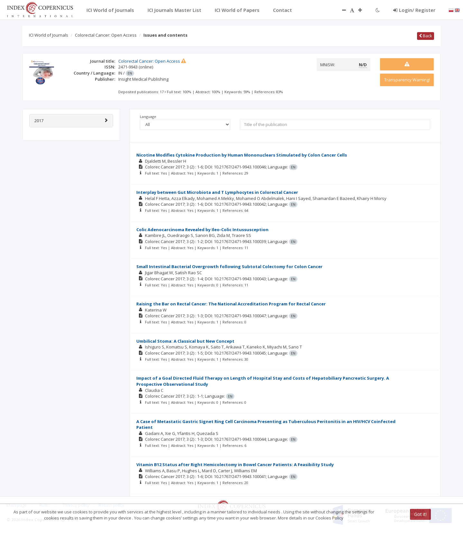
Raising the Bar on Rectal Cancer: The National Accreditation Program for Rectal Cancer (231, 304)
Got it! (420, 514)
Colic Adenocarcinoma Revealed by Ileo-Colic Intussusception (202, 229)
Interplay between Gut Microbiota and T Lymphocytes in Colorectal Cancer (217, 192)
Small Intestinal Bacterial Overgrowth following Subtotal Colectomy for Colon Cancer (229, 266)
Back (425, 36)
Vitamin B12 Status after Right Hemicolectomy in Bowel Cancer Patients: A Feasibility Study (235, 464)
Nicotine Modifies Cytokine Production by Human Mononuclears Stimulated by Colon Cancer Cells (241, 155)
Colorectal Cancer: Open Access (106, 35)
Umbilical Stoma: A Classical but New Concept (185, 341)
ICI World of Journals (48, 35)
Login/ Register (414, 10)
